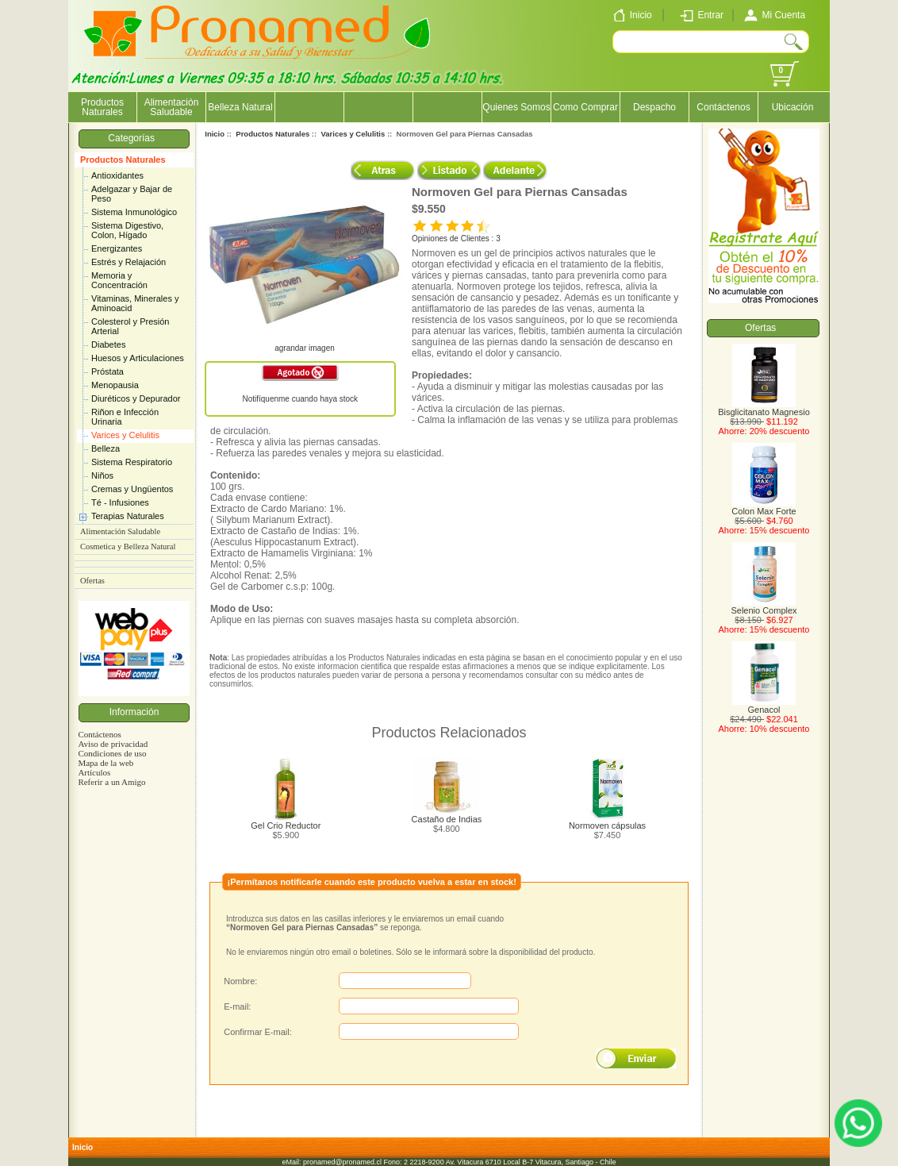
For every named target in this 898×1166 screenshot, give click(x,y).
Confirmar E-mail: (258, 1032)
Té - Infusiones (120, 502)
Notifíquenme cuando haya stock (300, 398)
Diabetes (108, 344)
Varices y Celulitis (125, 435)
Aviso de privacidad (113, 743)
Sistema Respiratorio (131, 462)
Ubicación (793, 107)
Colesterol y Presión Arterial (130, 326)
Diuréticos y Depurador (136, 398)
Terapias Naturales (127, 516)
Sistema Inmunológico (134, 212)
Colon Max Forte (763, 507)
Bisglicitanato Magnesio (764, 408)
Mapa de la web (105, 763)
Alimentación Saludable (171, 107)
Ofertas (92, 580)
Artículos (94, 772)
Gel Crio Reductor (285, 825)
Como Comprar (585, 107)
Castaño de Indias (447, 819)
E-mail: (237, 1006)
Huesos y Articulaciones (137, 358)
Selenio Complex (763, 606)
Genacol (764, 705)
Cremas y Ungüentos (132, 489)
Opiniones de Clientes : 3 (456, 238)
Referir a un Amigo (111, 782)
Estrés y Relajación (128, 262)
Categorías (133, 138)
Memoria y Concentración (119, 280)
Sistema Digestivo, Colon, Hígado (127, 230)
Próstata (107, 371)
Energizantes (116, 248)
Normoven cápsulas (607, 825)
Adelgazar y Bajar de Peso (131, 193)
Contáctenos (723, 107)
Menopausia (115, 385)
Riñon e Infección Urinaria (125, 416)
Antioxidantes (117, 175)
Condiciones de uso (112, 753)
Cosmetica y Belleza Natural (127, 546)
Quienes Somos (516, 107)
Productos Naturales (123, 159)
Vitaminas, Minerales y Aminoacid (134, 303)
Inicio (214, 133)
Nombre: (240, 981)
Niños (102, 475)
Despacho (654, 107)
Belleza (105, 448)
